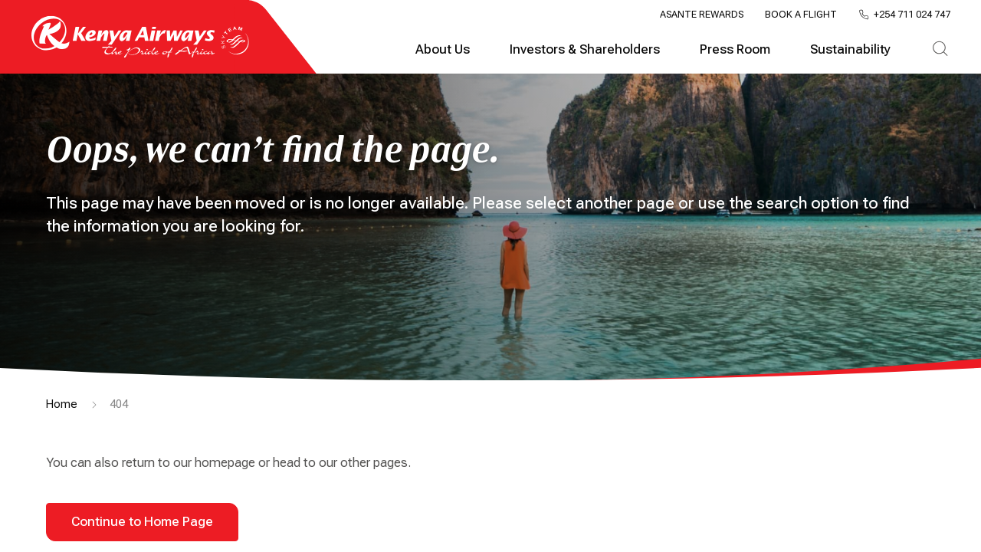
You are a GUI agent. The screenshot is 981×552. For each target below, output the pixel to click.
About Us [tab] (442, 49)
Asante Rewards (701, 14)
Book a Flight (801, 14)
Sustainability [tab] (850, 49)
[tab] (940, 50)
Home (61, 404)
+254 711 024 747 (912, 15)
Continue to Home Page (142, 521)
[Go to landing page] (140, 54)
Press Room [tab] (735, 49)
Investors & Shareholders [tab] (585, 49)
